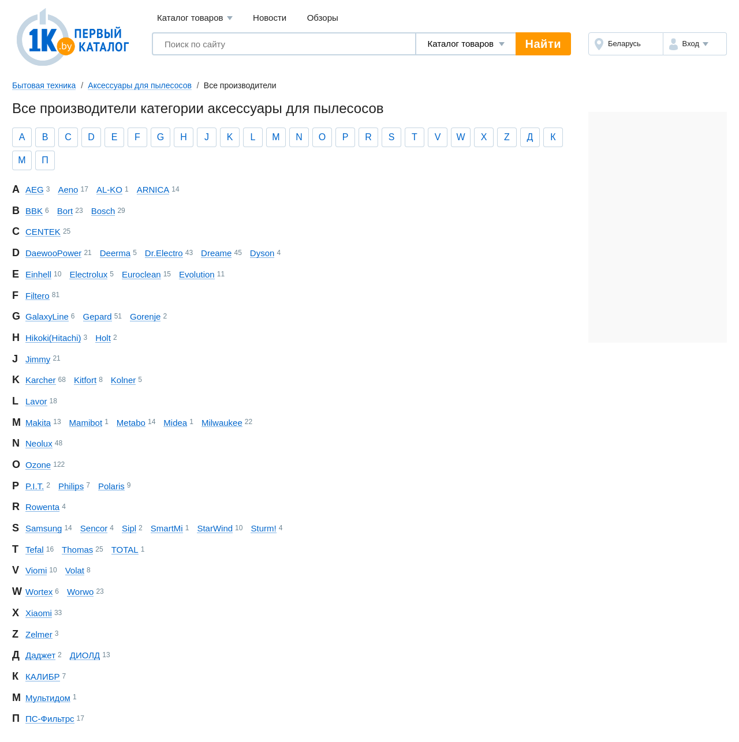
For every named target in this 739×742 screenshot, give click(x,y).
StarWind (215, 528)
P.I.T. (34, 486)
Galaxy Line (47, 316)
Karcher (40, 380)
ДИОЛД (85, 655)
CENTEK (43, 232)
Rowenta (42, 507)
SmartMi (167, 528)
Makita (38, 423)
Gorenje (145, 316)
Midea (175, 423)
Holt (103, 338)
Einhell (38, 274)
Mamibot (86, 423)
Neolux (39, 443)
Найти (543, 44)
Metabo (131, 423)
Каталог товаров (195, 18)
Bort (65, 211)
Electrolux (88, 274)
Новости (269, 18)
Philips (71, 486)
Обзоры (322, 18)
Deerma (115, 253)
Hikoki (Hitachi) (53, 338)
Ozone (38, 465)
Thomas (77, 549)
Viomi (36, 570)
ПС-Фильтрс (49, 719)
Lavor (36, 401)
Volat (74, 570)
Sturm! (263, 528)
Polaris (111, 486)
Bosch (103, 211)
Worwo (80, 592)
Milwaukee (221, 423)
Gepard (97, 316)
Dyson (262, 253)
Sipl (129, 528)
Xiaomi (38, 613)
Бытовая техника (44, 85)
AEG (34, 189)
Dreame (216, 253)
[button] (694, 44)
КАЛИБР (42, 676)
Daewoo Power (53, 253)
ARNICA (153, 189)
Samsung (43, 528)
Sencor (94, 528)
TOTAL (125, 549)
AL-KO (109, 189)
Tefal (34, 549)
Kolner (123, 380)
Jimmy (37, 359)
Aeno (68, 189)
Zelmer (39, 634)
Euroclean (141, 274)
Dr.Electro (164, 253)
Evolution (197, 274)
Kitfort (85, 380)
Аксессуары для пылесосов (140, 85)
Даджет (40, 655)
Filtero (37, 296)
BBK (34, 211)
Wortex (39, 592)
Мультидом (47, 698)
